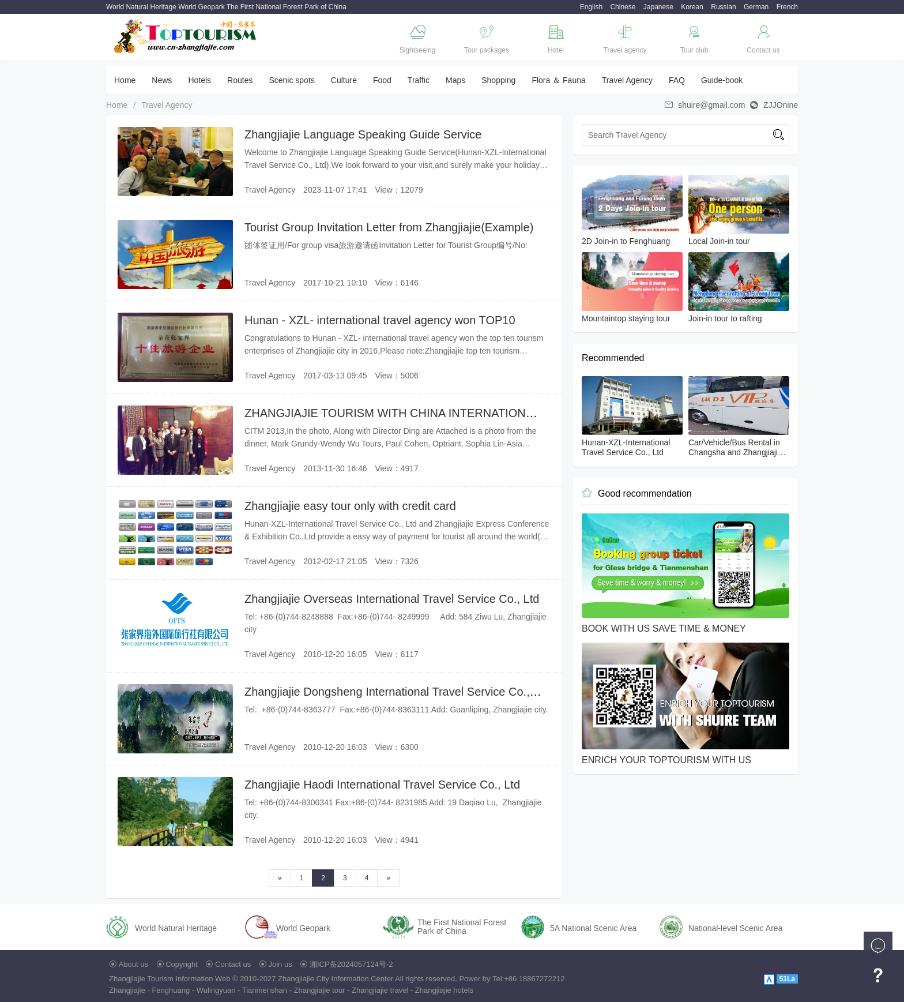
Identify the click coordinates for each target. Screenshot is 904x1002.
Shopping (498, 80)
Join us (280, 964)
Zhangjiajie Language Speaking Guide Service (362, 134)
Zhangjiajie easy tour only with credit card (350, 506)
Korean (692, 7)
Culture (344, 80)
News (162, 80)
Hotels (199, 80)
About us (133, 964)
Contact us (233, 964)
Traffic (419, 80)
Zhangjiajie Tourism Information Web (170, 978)
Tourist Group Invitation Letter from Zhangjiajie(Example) (388, 227)
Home (124, 80)
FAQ (677, 80)
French (787, 7)
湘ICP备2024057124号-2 (351, 964)
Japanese (658, 7)
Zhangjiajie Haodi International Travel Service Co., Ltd (382, 784)
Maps (455, 80)
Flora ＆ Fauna (558, 80)
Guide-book (722, 80)
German (756, 7)
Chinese (622, 7)
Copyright (181, 964)
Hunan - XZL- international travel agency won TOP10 (379, 320)
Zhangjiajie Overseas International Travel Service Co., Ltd (391, 598)
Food (382, 80)
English (591, 7)
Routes (240, 80)
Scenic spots (291, 80)
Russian (723, 7)
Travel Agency (627, 80)
